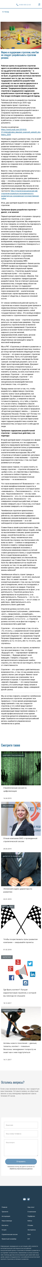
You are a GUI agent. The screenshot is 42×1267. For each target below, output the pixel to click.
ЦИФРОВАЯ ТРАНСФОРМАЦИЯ (13, 755)
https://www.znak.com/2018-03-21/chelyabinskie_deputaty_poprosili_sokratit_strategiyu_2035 (21, 132)
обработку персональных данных (21, 1168)
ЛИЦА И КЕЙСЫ (8, 806)
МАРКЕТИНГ (7, 957)
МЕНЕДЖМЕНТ (8, 907)
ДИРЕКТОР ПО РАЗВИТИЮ (12, 856)
